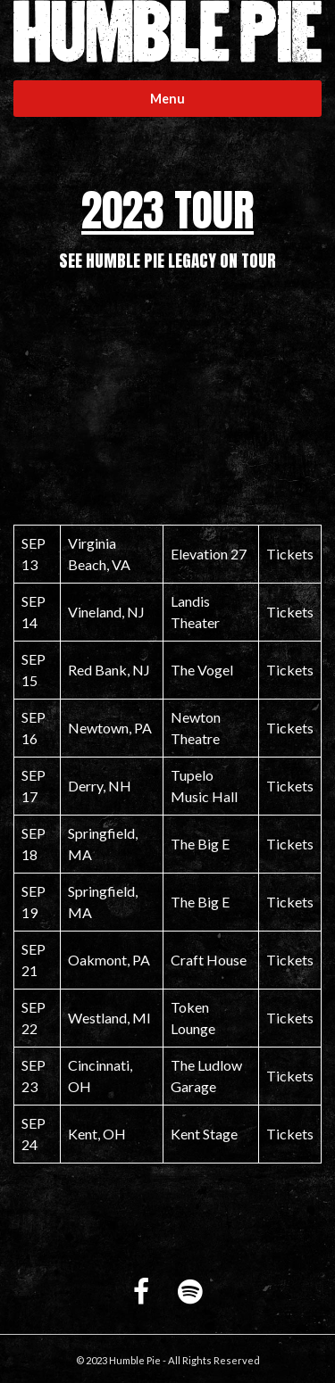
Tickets (290, 553)
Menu (167, 98)
